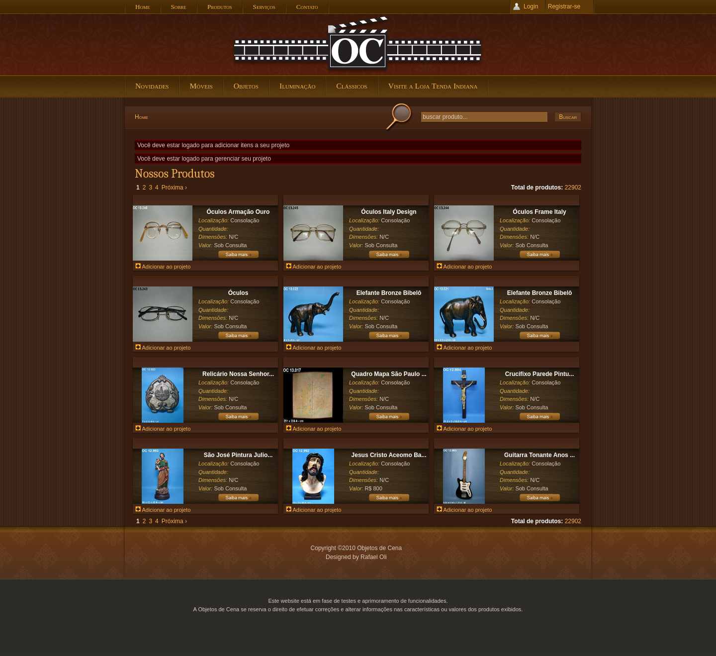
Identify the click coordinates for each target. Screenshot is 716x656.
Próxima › (174, 187)
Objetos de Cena (358, 44)
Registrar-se (564, 6)
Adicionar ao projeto (162, 267)
